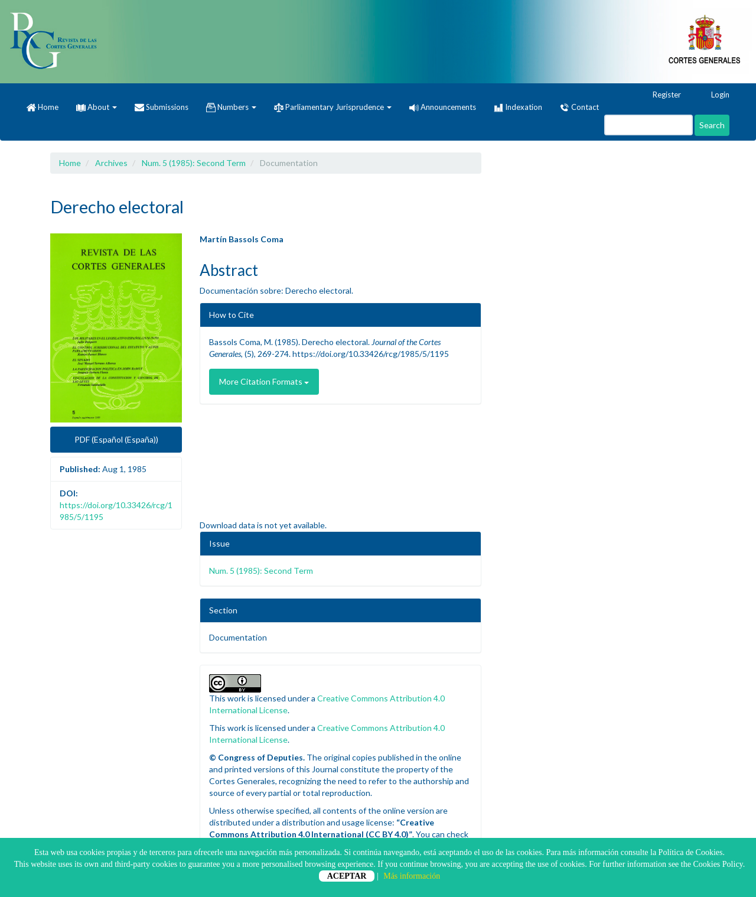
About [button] (96, 107)
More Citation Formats (264, 381)
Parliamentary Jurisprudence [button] (333, 107)
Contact (579, 107)
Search (712, 125)
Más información (411, 876)
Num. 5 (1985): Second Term (194, 163)
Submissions (161, 107)
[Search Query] (648, 125)
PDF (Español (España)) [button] (116, 439)
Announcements (442, 107)
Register (661, 95)
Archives (111, 163)
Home (42, 107)
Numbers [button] (231, 107)
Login (714, 95)
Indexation (518, 107)
